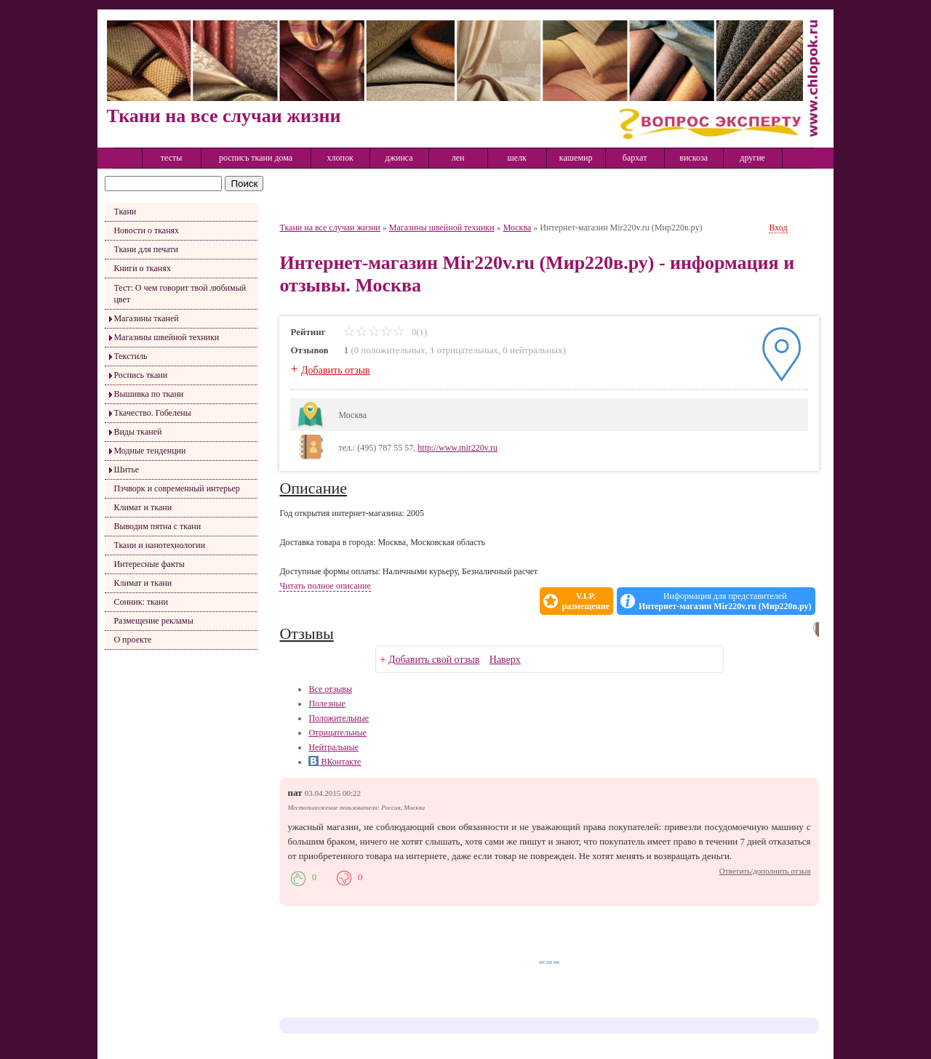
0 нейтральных (532, 350)
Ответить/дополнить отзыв (765, 870)
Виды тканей (137, 432)
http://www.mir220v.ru (457, 448)
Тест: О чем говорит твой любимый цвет (179, 294)
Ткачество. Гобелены (152, 413)
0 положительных (389, 350)
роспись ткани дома (255, 158)
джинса (399, 158)
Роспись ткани (140, 375)
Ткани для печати (145, 249)
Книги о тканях (141, 268)
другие (752, 158)
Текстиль (130, 356)
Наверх (505, 659)
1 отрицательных (464, 350)
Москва (517, 227)
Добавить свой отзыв (433, 659)
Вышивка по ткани (148, 394)
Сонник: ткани (140, 602)
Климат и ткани (142, 507)
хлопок (340, 158)
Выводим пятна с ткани (157, 526)
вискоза (693, 158)
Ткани (124, 211)
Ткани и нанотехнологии (159, 545)
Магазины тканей (145, 318)
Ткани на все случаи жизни (329, 227)
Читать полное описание (324, 586)
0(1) (385, 331)
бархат (635, 158)
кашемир (576, 158)
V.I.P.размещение (585, 601)
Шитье (126, 469)
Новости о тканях (146, 230)
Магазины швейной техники (166, 337)
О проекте (132, 640)
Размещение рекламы (153, 621)
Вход (778, 227)
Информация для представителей (725, 601)
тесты (172, 158)
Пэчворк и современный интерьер (176, 488)
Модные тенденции (149, 451)
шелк (516, 158)
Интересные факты (149, 564)
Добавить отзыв (335, 370)
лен (458, 158)
